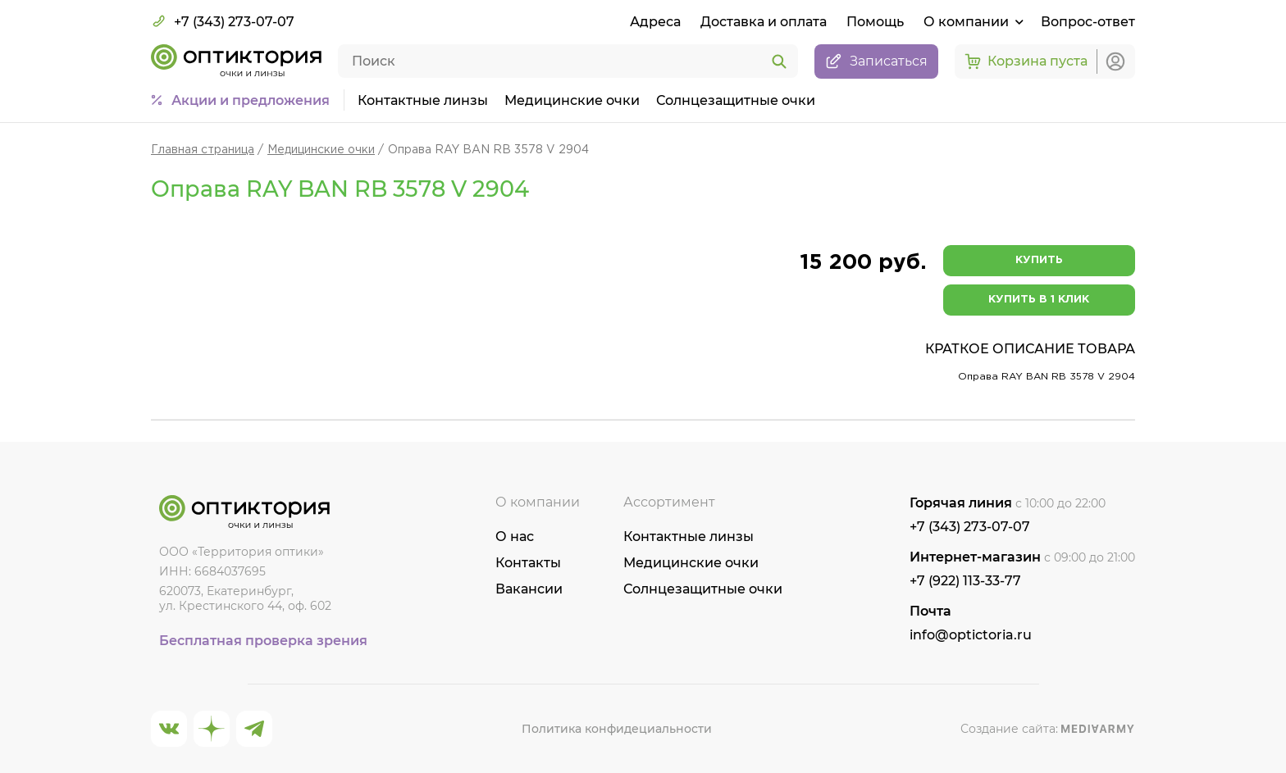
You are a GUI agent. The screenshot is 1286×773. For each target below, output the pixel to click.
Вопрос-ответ (1088, 22)
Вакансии (529, 589)
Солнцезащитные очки (735, 100)
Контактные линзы (423, 100)
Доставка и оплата (763, 22)
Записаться (876, 61)
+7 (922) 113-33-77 (965, 581)
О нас (514, 536)
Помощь (875, 22)
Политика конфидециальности (617, 728)
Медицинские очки (572, 100)
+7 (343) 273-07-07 (222, 21)
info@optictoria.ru (971, 635)
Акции (250, 100)
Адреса (655, 22)
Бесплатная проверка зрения (263, 640)
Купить (1039, 260)
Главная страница (202, 150)
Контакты (528, 563)
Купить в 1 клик (1038, 299)
